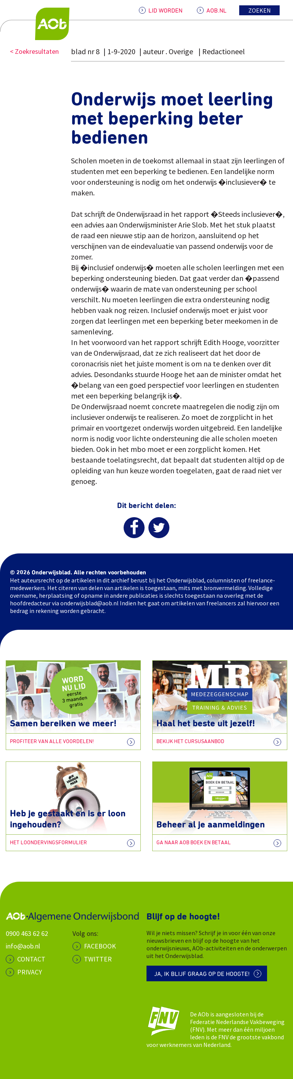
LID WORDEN (165, 11)
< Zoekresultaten (34, 51)
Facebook (100, 946)
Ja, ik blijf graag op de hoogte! (202, 974)
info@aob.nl (23, 946)
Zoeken (259, 10)
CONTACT (31, 959)
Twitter (98, 959)
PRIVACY (29, 972)
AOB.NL (216, 11)
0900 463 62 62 (27, 933)
